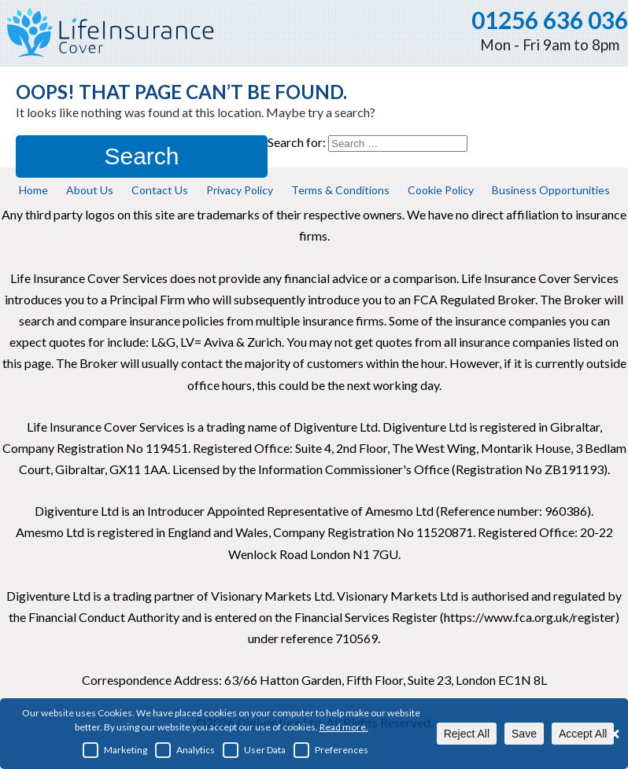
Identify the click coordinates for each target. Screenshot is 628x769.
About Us (89, 190)
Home (33, 190)
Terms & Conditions (340, 190)
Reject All (466, 733)
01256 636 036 (549, 19)
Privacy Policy (239, 190)
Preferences (331, 750)
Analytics (185, 750)
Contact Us (159, 190)
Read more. (344, 727)
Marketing (115, 750)
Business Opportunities (551, 190)
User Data (254, 750)
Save (524, 733)
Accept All (583, 733)
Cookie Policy (441, 190)
